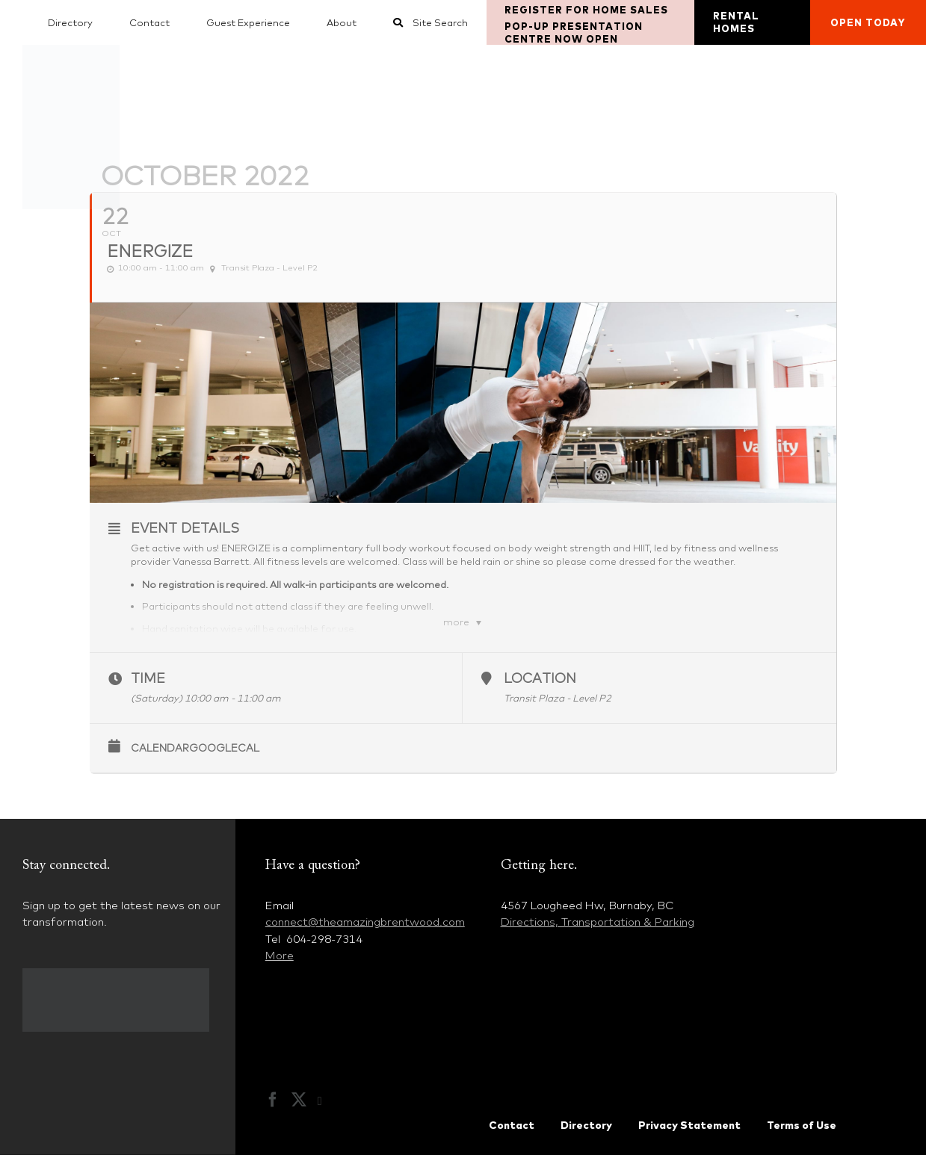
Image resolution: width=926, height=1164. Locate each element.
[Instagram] (327, 1110)
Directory (586, 1134)
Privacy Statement (689, 1134)
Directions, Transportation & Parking (597, 930)
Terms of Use (801, 1134)
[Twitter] (298, 1108)
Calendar (160, 757)
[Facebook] (272, 1108)
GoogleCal (224, 757)
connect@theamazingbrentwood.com (365, 930)
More (279, 964)
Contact (511, 1134)
